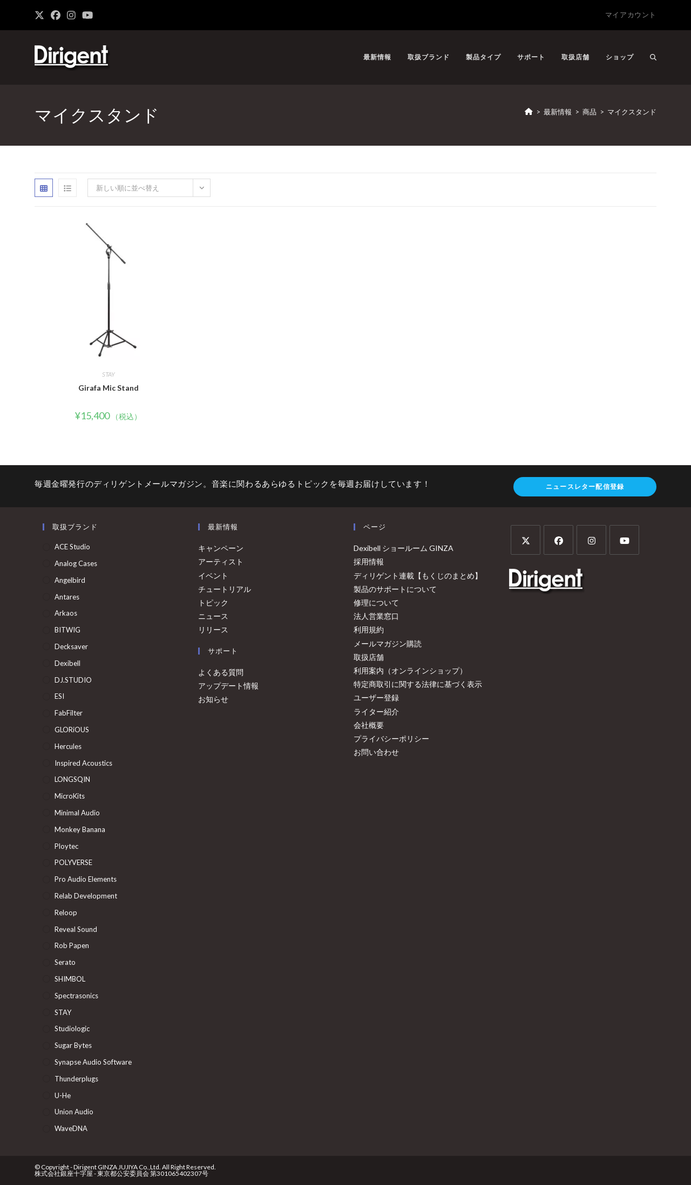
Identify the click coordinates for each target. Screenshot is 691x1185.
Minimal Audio (77, 812)
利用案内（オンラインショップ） (410, 670)
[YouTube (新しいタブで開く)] (87, 15)
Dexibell (67, 663)
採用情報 (369, 561)
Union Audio (74, 1111)
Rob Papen (72, 945)
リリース (213, 629)
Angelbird (70, 580)
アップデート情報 (228, 685)
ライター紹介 (376, 711)
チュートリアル (224, 589)
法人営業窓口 (376, 616)
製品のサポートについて (395, 589)
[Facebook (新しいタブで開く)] (56, 15)
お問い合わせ (376, 752)
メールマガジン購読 (388, 643)
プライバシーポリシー (391, 738)
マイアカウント (630, 14)
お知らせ (213, 699)
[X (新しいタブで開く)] (41, 15)
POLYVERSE (73, 862)
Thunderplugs (76, 1078)
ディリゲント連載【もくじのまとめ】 (418, 575)
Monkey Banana (80, 829)
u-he (63, 1095)
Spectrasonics (76, 995)
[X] (525, 540)
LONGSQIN (72, 779)
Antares (67, 596)
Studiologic (72, 1028)
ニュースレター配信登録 (585, 486)
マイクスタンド (631, 111)
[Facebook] (558, 540)
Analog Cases (76, 563)
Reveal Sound (76, 929)
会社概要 (369, 725)
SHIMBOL (70, 979)
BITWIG (67, 629)
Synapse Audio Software (93, 1062)
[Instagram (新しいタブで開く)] (71, 15)
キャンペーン (220, 548)
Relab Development (86, 895)
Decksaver (71, 646)
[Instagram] (591, 540)
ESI (59, 696)
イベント (213, 575)
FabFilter (69, 713)
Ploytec (66, 846)
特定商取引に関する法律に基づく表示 (418, 684)
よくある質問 (220, 672)
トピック (213, 602)
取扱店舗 (369, 657)
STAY (108, 374)
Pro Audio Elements (86, 879)
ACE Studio (72, 546)
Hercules (68, 746)
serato (65, 962)
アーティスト (220, 561)
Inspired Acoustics (83, 763)
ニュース (213, 616)
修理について (376, 602)
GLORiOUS (72, 729)
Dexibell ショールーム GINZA (403, 548)
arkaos (66, 613)
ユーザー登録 (376, 697)
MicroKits (70, 796)
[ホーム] (529, 111)
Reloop (66, 912)
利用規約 (369, 629)
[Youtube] (624, 540)
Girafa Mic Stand (108, 387)
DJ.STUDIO (73, 680)
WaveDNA (71, 1128)
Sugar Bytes (73, 1045)
